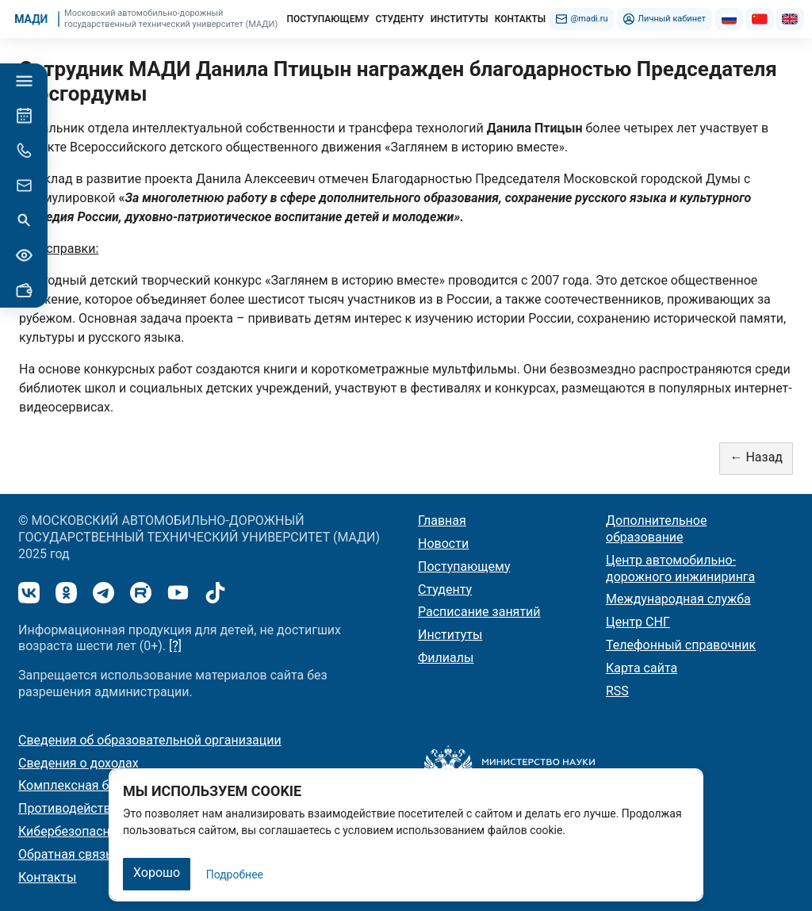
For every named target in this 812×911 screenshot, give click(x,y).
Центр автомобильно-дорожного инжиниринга (680, 568)
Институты (450, 634)
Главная (442, 520)
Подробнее (234, 874)
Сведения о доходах (78, 763)
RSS (617, 691)
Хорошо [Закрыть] (156, 872)
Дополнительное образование (656, 529)
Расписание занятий (479, 611)
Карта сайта (641, 668)
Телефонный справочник (681, 645)
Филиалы (445, 657)
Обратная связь (65, 854)
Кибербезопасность (77, 831)
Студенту (445, 589)
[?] (175, 645)
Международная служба (678, 599)
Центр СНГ (638, 622)
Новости (443, 543)
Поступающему (464, 566)
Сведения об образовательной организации (150, 740)
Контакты (47, 877)
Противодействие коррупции (105, 808)
